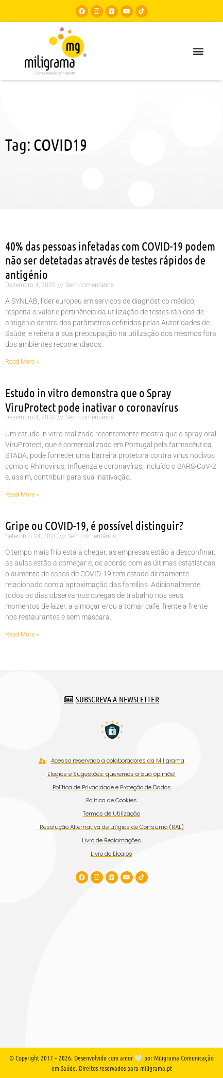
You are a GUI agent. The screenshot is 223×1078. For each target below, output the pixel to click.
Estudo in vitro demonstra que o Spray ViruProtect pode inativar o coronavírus (91, 399)
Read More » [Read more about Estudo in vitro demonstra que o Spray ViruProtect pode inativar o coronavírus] (22, 494)
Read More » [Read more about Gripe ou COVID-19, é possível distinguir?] (22, 634)
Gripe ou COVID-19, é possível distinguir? (94, 525)
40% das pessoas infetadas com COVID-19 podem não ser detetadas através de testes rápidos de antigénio (110, 259)
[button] (198, 51)
